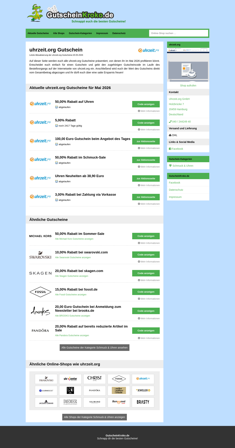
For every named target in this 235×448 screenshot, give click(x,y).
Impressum (102, 33)
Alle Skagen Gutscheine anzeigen (71, 276)
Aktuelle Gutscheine (38, 33)
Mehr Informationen (149, 111)
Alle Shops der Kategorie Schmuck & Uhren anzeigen (94, 417)
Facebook (176, 148)
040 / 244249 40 (180, 121)
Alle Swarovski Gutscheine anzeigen (73, 257)
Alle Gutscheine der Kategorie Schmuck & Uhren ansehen (95, 347)
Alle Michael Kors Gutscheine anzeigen (74, 239)
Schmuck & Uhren (181, 165)
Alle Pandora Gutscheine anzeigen (72, 335)
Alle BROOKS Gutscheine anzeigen (72, 315)
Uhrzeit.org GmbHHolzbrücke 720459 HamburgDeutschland (179, 106)
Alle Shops (58, 33)
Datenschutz (118, 33)
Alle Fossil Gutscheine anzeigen (70, 294)
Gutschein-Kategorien (80, 33)
